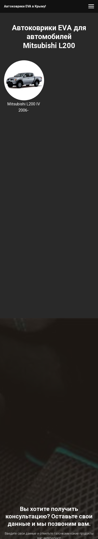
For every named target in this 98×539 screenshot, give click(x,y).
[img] (24, 80)
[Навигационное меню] (91, 6)
